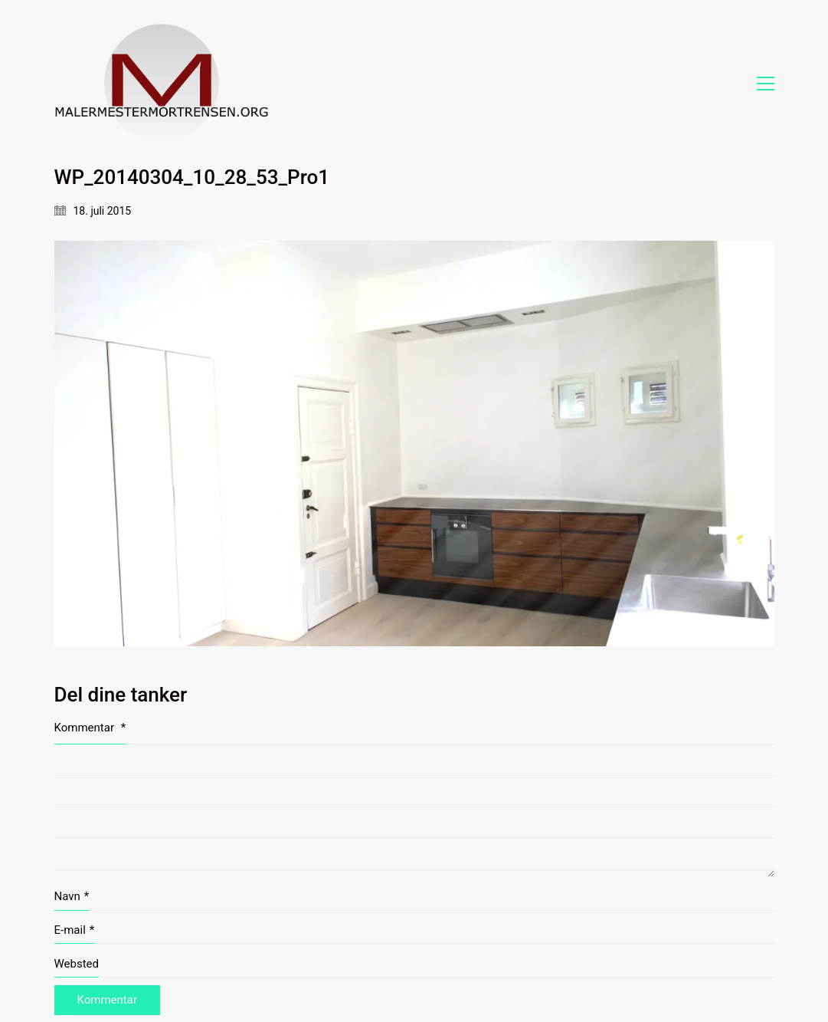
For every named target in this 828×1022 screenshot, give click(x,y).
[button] (765, 83)
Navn (72, 897)
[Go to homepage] (161, 83)
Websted (77, 964)
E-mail (74, 930)
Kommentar (90, 727)
